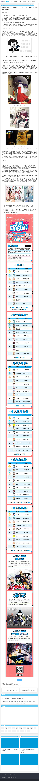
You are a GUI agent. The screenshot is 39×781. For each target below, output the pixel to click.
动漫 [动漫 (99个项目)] (13, 728)
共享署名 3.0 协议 (11, 685)
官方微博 (9, 774)
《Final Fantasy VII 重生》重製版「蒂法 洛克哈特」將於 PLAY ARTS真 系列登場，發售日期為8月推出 (18, 701)
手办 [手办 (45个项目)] (2, 728)
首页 (11, 1)
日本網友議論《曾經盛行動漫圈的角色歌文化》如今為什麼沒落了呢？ (13, 698)
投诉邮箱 (14, 777)
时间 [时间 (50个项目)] (35, 728)
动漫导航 (33, 1)
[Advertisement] (19, 715)
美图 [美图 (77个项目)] (24, 728)
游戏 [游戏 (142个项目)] (6, 728)
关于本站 (2, 774)
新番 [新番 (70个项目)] (31, 728)
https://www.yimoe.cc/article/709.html (12, 684)
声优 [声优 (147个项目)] (28, 728)
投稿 (37, 4)
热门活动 (24, 1)
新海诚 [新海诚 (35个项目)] (21, 728)
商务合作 (13, 774)
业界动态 (19, 1)
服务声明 (6, 774)
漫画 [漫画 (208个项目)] (16, 728)
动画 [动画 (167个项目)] (9, 728)
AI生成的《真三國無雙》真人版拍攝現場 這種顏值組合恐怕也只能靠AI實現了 (14, 703)
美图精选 (29, 1)
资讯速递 (15, 1)
